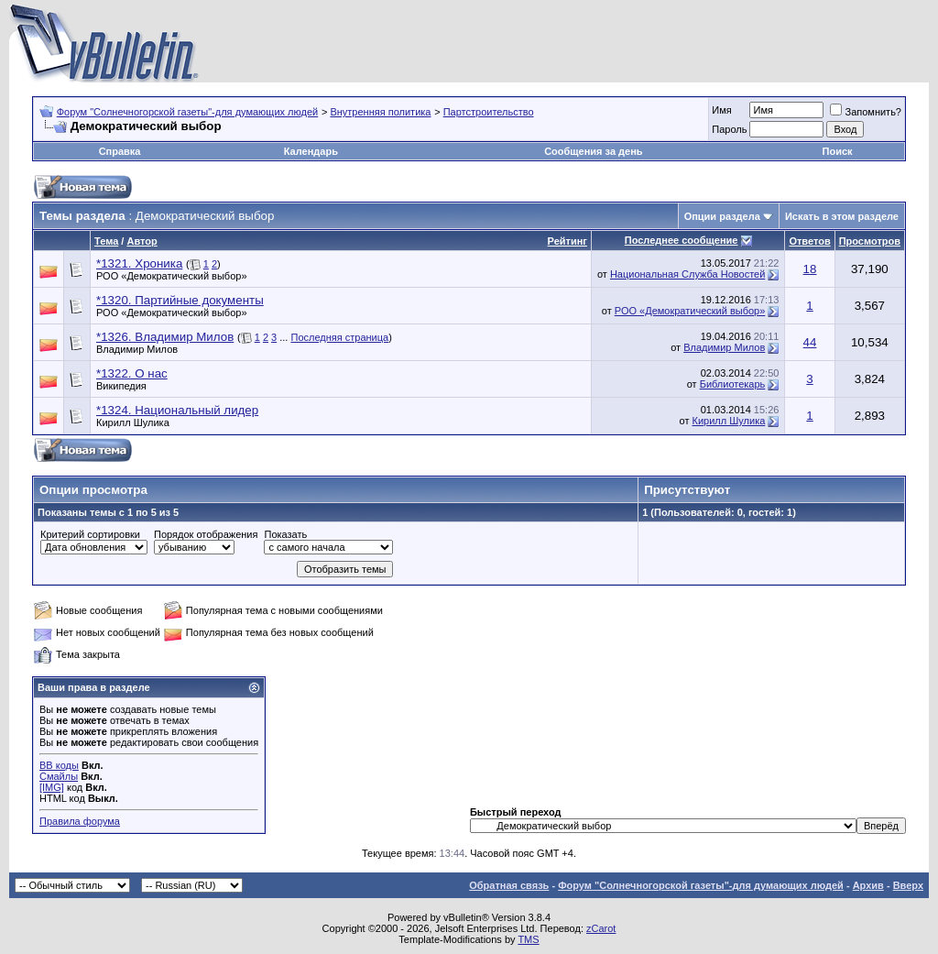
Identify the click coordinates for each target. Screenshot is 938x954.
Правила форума (79, 821)
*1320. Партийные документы (180, 300)
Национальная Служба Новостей (687, 274)
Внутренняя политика (380, 111)
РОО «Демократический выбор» (171, 275)
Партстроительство (488, 111)
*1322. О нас (132, 373)
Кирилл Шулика (132, 422)
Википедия (121, 385)
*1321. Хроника (139, 263)
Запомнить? (865, 111)
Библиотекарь (733, 383)
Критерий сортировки (90, 534)
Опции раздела (722, 216)
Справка (120, 151)
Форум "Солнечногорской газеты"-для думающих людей (188, 111)
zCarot (601, 928)
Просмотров (869, 241)
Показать (285, 534)
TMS (528, 939)
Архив (868, 885)
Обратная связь (509, 885)
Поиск (838, 151)
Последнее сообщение (681, 240)
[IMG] (51, 787)
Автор (141, 241)
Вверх (908, 885)
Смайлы (58, 776)
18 (810, 269)
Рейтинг (567, 241)
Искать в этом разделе (842, 216)
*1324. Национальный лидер (177, 410)
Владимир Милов (137, 349)
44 (810, 342)
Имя (721, 109)
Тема (106, 241)
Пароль (729, 129)
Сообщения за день (593, 151)
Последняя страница (339, 337)
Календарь (311, 151)
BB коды (59, 765)
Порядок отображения (205, 534)
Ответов (809, 241)
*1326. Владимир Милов (165, 337)
